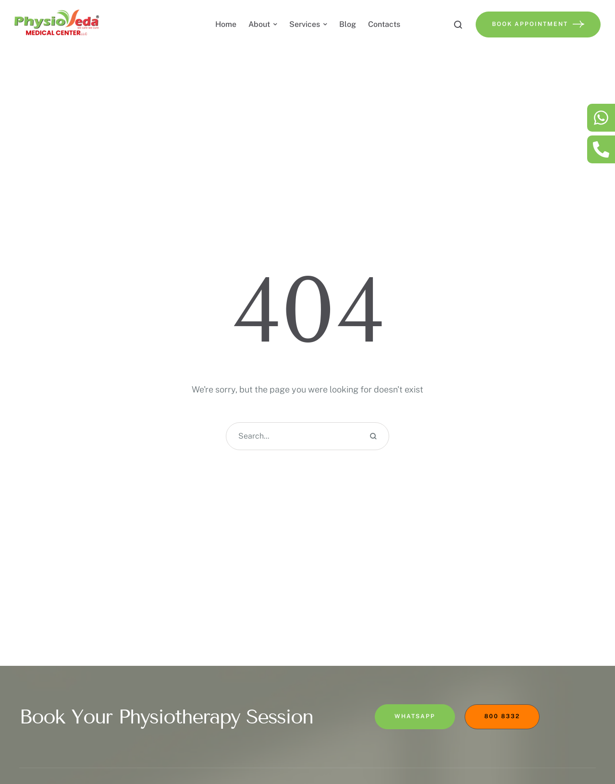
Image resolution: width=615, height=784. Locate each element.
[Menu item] (225, 24)
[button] (589, 740)
